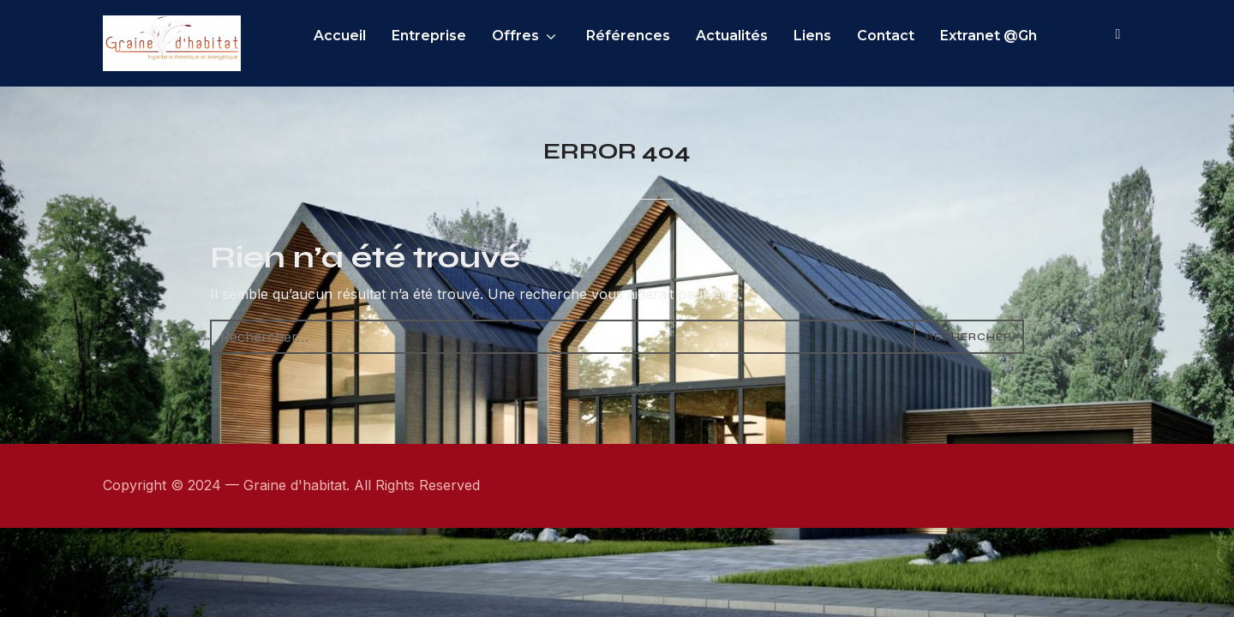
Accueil (371, 35)
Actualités (764, 35)
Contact (917, 35)
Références (660, 35)
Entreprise (460, 35)
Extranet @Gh (1020, 35)
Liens (844, 35)
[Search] (1118, 32)
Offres (547, 35)
